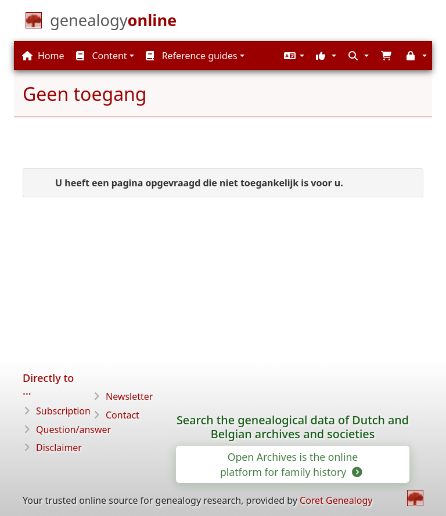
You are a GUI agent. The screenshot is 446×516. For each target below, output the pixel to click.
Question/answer (73, 429)
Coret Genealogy (336, 500)
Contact (122, 415)
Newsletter (129, 396)
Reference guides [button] (191, 55)
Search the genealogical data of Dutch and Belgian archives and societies (293, 427)
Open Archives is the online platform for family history (290, 464)
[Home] (113, 22)
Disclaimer (59, 447)
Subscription (63, 411)
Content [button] (101, 55)
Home (43, 55)
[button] (292, 56)
